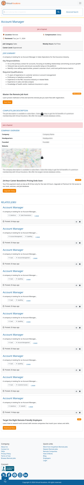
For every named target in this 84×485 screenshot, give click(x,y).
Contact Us (5, 449)
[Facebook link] (9, 475)
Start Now (7, 102)
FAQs (3, 451)
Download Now (9, 428)
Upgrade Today (9, 191)
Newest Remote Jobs (50, 449)
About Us (4, 447)
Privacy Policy (6, 454)
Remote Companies (50, 451)
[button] (76, 221)
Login (45, 460)
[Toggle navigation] (80, 3)
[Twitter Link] (3, 475)
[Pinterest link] (14, 475)
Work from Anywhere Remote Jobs (55, 447)
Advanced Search (72, 12)
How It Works (48, 454)
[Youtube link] (20, 475)
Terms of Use (5, 456)
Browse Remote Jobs (8, 458)
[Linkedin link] (25, 475)
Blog (44, 456)
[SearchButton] (58, 12)
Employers (47, 458)
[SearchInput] (29, 12)
